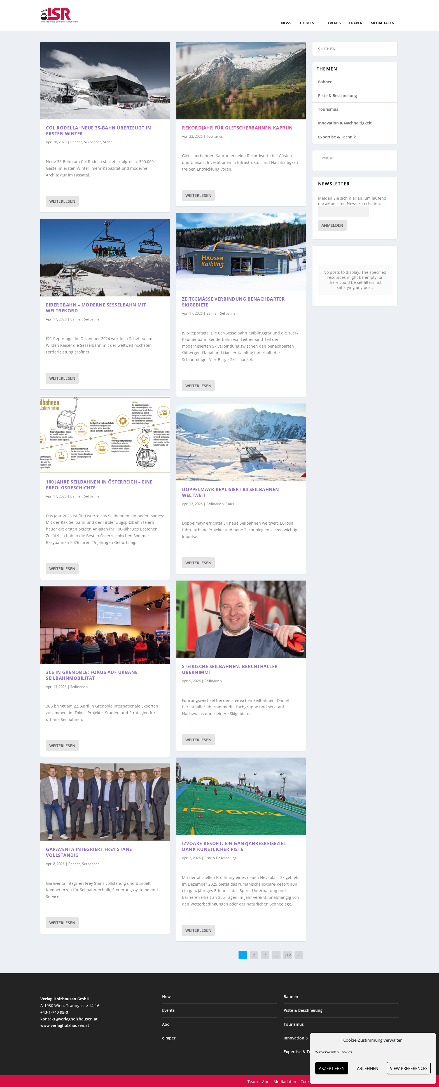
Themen (307, 22)
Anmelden (332, 224)
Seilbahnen (92, 141)
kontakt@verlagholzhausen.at (69, 1018)
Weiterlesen (62, 200)
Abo (166, 1023)
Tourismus (214, 135)
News (286, 22)
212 (287, 954)
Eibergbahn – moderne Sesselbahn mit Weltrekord (96, 307)
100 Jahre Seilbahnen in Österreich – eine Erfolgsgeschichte (99, 484)
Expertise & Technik (337, 136)
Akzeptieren (332, 1068)
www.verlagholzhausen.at (64, 1025)
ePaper (355, 22)
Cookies (307, 1081)
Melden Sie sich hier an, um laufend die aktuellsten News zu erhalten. (352, 200)
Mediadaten (382, 22)
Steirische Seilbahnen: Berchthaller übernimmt (230, 669)
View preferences (409, 1068)
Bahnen (76, 141)
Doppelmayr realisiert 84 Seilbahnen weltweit (230, 492)
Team (252, 1081)
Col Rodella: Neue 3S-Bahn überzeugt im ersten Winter (98, 130)
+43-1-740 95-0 (54, 1011)
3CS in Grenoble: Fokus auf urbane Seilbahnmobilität (92, 675)
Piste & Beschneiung (220, 857)
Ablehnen (367, 1068)
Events (334, 22)
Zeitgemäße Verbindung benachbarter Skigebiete (233, 301)
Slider (107, 141)
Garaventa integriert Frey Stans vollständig (89, 852)
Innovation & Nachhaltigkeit (345, 122)
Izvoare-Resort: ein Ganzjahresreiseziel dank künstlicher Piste (234, 846)
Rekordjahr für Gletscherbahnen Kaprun (237, 127)
